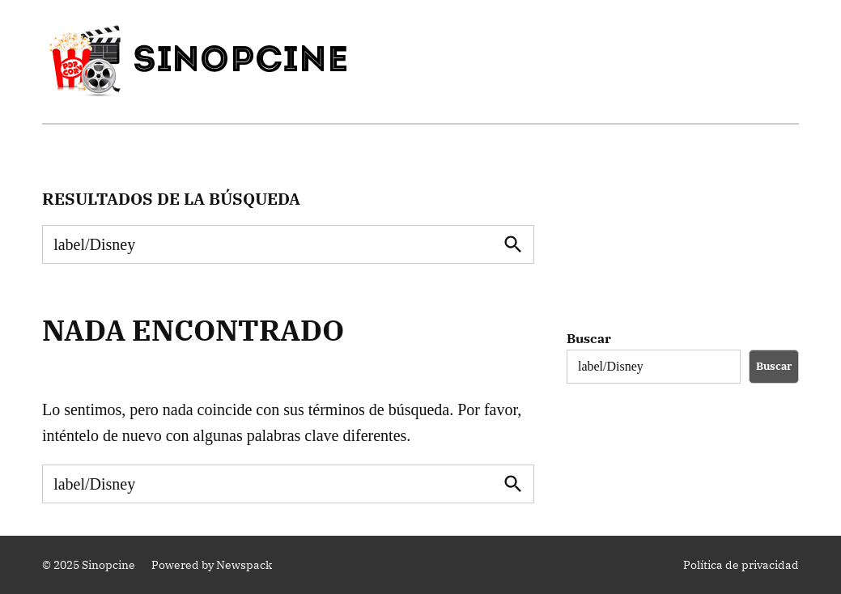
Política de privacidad (741, 565)
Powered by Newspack (211, 565)
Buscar (589, 338)
